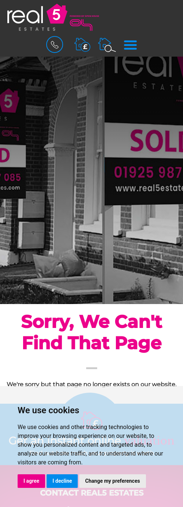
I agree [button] (31, 481)
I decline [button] (62, 481)
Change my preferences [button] (112, 481)
